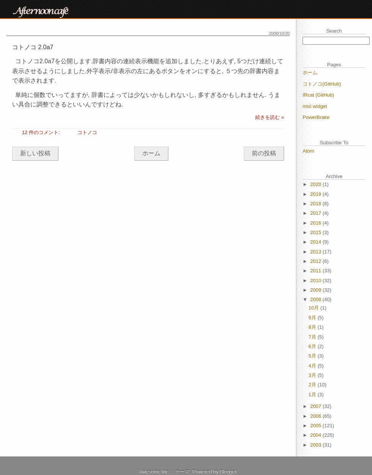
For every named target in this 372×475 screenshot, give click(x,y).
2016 (316, 223)
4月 (313, 366)
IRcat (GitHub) (318, 95)
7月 (313, 337)
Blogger (228, 471)
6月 (313, 346)
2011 (316, 270)
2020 (316, 184)
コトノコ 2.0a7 (32, 47)
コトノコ (87, 132)
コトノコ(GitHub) (322, 84)
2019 (316, 194)
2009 (316, 290)
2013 (316, 252)
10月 (314, 308)
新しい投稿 (35, 153)
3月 (313, 375)
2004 (316, 435)
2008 (316, 299)
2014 (316, 242)
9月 (313, 317)
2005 (316, 425)
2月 (313, 385)
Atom (308, 151)
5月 (313, 356)
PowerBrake (316, 117)
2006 (316, 416)
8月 (313, 327)
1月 (313, 394)
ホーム (151, 153)
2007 (316, 406)
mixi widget (315, 106)
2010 (316, 280)
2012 (316, 261)
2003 (316, 445)
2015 (316, 232)
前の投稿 (264, 153)
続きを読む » (269, 117)
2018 (316, 203)
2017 (316, 213)
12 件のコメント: (41, 132)
